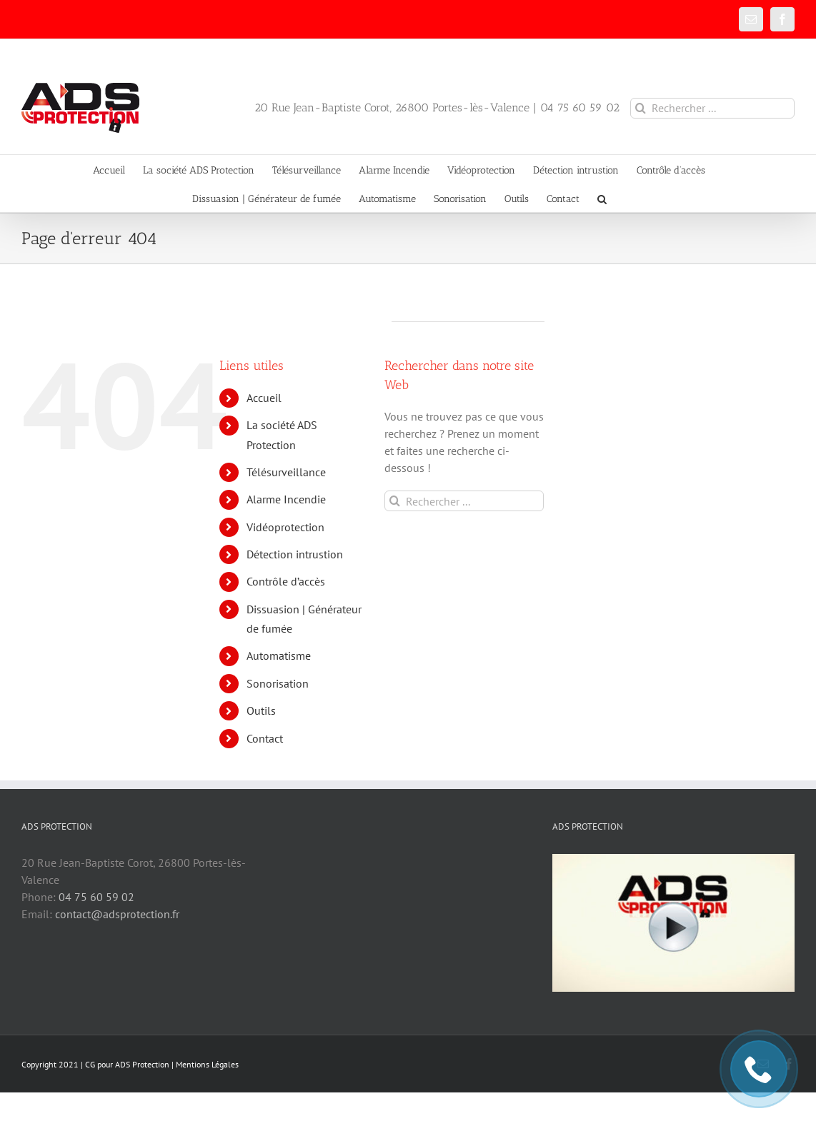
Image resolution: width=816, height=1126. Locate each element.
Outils (261, 710)
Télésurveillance (286, 472)
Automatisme (279, 655)
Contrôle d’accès (286, 581)
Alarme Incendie (286, 499)
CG (90, 1064)
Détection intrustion (295, 554)
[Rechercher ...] (712, 108)
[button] (602, 198)
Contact (265, 738)
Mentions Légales (207, 1064)
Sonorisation (278, 683)
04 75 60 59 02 (96, 897)
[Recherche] (640, 108)
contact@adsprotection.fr (117, 914)
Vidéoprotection (285, 527)
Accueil (264, 398)
